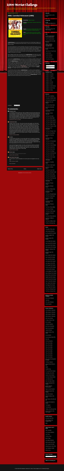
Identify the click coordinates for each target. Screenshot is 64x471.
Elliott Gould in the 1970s (50, 442)
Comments (48, 67)
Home (25, 168)
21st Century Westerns (49, 432)
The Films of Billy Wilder (50, 118)
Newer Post (10, 168)
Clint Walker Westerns (49, 440)
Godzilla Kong (48, 369)
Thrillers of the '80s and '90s (50, 409)
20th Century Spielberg (49, 96)
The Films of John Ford (49, 154)
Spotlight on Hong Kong (49, 77)
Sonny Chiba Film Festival (50, 287)
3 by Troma (47, 434)
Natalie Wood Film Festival (50, 277)
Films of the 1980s (48, 351)
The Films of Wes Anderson (50, 216)
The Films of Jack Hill (49, 143)
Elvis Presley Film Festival (50, 255)
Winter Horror (48, 450)
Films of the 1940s (48, 343)
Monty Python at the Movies (50, 275)
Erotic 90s (47, 339)
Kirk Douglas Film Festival (50, 265)
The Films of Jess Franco (50, 149)
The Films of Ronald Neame (50, 194)
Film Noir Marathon (49, 341)
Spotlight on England (49, 75)
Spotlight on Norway (49, 81)
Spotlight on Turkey (49, 89)
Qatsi (46, 423)
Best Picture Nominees (49, 326)
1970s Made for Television (50, 310)
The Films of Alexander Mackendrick (49, 111)
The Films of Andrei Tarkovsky (49, 114)
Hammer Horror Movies (49, 375)
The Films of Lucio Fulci (49, 170)
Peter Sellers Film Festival (50, 283)
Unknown (11, 152)
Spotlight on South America (50, 85)
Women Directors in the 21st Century (49, 412)
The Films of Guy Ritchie (50, 133)
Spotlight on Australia (49, 73)
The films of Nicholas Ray (50, 223)
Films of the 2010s (48, 355)
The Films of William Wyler (50, 221)
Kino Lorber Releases (49, 302)
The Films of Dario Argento (50, 120)
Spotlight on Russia (49, 83)
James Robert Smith (13, 157)
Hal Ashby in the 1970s (49, 373)
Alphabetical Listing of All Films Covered (50, 29)
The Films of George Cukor (50, 131)
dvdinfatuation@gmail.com (50, 23)
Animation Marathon (49, 324)
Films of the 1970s (48, 349)
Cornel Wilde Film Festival (50, 241)
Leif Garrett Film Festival (50, 269)
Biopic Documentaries (49, 328)
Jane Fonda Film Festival (50, 257)
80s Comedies (48, 322)
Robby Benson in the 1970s (50, 446)
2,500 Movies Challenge (22, 5)
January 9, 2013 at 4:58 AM (14, 134)
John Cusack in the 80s (49, 444)
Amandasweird (12, 121)
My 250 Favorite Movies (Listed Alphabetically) (50, 36)
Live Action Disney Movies (50, 376)
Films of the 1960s (48, 347)
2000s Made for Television (50, 316)
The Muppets (47, 405)
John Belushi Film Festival (50, 261)
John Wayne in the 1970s (50, 263)
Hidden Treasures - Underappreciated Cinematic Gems (49, 45)
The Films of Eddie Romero (50, 122)
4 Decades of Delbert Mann (50, 98)
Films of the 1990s (48, 353)
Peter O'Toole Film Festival (50, 281)
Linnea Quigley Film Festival (50, 271)
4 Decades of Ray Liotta (50, 229)
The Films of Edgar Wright (50, 124)
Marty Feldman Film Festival (50, 273)
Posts (47, 65)
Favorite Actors (48, 53)
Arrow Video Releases (49, 298)
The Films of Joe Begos (49, 151)
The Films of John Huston (50, 156)
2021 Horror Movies (49, 318)
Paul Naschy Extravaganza (50, 100)
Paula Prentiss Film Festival (50, 279)
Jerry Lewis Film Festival (50, 259)
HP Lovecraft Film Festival (50, 371)
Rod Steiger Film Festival (50, 285)
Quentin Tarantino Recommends (48, 386)
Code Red (47, 300)
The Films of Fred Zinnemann (48, 129)
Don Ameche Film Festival (50, 245)
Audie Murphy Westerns (50, 231)
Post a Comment (12, 163)
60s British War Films (49, 418)
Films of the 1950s (48, 345)
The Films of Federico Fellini (50, 126)
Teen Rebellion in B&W (49, 448)
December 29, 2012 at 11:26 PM (15, 119)
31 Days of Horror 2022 (49, 320)
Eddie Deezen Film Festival (50, 247)
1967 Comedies (48, 430)
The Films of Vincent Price (50, 291)
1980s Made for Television (50, 312)
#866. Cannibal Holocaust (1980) (21, 16)
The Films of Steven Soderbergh (49, 202)
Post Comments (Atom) (27, 172)
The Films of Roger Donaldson (49, 192)
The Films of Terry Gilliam (50, 207)
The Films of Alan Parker (50, 105)
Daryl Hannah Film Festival (50, 243)
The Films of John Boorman (50, 153)
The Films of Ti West (49, 209)
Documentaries (48, 335)
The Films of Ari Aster (49, 116)
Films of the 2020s (48, 357)
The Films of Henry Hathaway (49, 139)
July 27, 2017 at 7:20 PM (13, 161)
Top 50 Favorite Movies (49, 38)
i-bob (41, 468)
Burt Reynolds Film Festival (50, 233)
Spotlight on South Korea (50, 87)
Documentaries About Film (50, 337)
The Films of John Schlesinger (48, 159)
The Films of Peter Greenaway (48, 181)
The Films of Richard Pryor (50, 289)
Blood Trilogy (47, 438)
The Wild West (48, 407)
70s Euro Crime (48, 436)
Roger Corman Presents (50, 389)
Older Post (39, 168)
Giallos (46, 367)
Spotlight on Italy (48, 79)
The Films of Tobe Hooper (50, 211)
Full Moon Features (49, 362)
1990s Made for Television (50, 314)
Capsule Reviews (48, 330)
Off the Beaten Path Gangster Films (49, 421)
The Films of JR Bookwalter (50, 141)
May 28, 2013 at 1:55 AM (13, 149)
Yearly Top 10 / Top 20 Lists (50, 51)
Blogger (47, 468)
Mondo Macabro (48, 304)
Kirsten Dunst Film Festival (50, 267)
